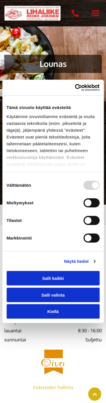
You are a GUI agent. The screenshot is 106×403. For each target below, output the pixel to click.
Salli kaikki (53, 278)
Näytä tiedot (76, 261)
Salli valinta (53, 295)
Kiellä (53, 311)
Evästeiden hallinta (53, 387)
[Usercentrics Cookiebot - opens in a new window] (75, 87)
